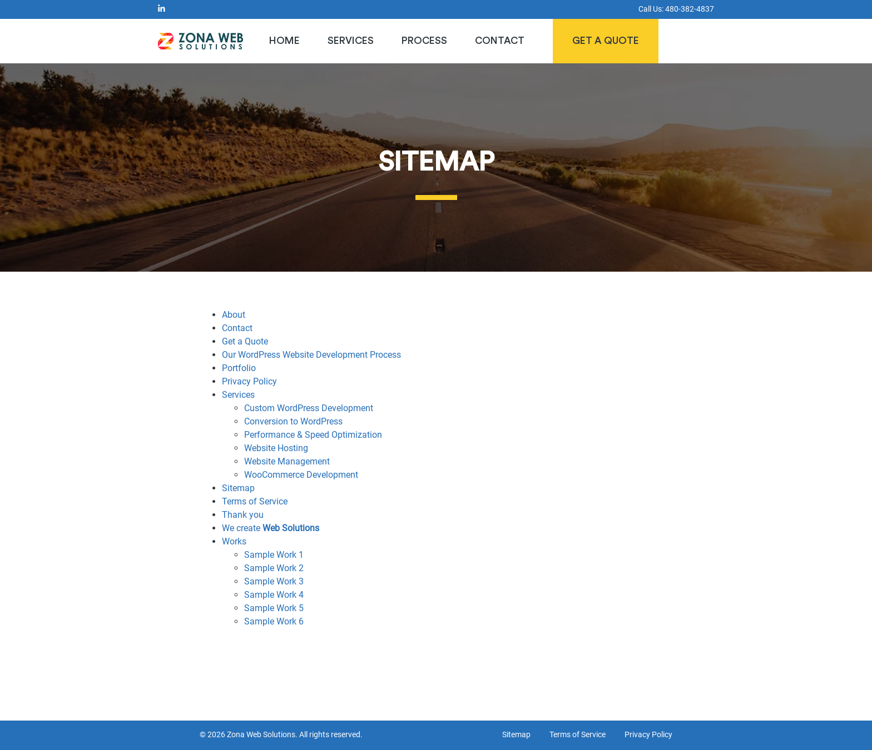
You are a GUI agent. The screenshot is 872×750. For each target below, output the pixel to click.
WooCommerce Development (301, 474)
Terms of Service (255, 501)
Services (351, 41)
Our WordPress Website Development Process (311, 354)
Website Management (287, 461)
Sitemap (238, 488)
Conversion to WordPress (293, 421)
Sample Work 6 (274, 621)
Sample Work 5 (274, 608)
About (233, 314)
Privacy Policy (249, 381)
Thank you (243, 514)
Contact (499, 41)
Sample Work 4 (274, 594)
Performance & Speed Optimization (313, 434)
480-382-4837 (689, 9)
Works (234, 541)
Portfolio (239, 368)
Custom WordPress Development (308, 408)
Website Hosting (276, 448)
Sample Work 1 (274, 554)
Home (284, 41)
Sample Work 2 (274, 568)
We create (270, 528)
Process (424, 41)
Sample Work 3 (274, 581)
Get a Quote (605, 41)
